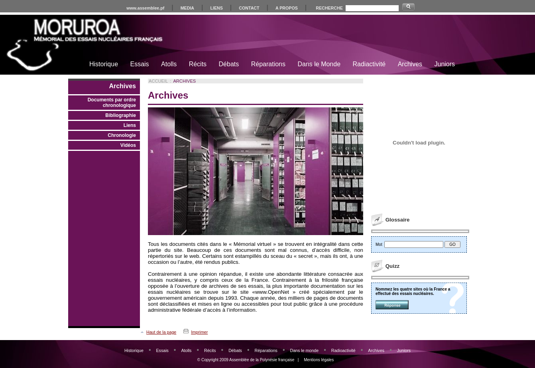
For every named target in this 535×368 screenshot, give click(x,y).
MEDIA (187, 8)
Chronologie (122, 135)
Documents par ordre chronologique (112, 102)
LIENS (216, 8)
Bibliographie (120, 115)
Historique (103, 64)
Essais (139, 64)
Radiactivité (369, 64)
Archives (410, 64)
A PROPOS (286, 8)
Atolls (169, 64)
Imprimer (199, 332)
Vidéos (128, 145)
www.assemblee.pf (145, 8)
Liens (130, 125)
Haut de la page (161, 332)
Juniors (444, 64)
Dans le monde (304, 350)
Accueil (158, 81)
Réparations (268, 64)
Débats (229, 64)
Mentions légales (319, 360)
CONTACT (249, 8)
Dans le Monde (318, 64)
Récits (198, 64)
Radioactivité (343, 350)
